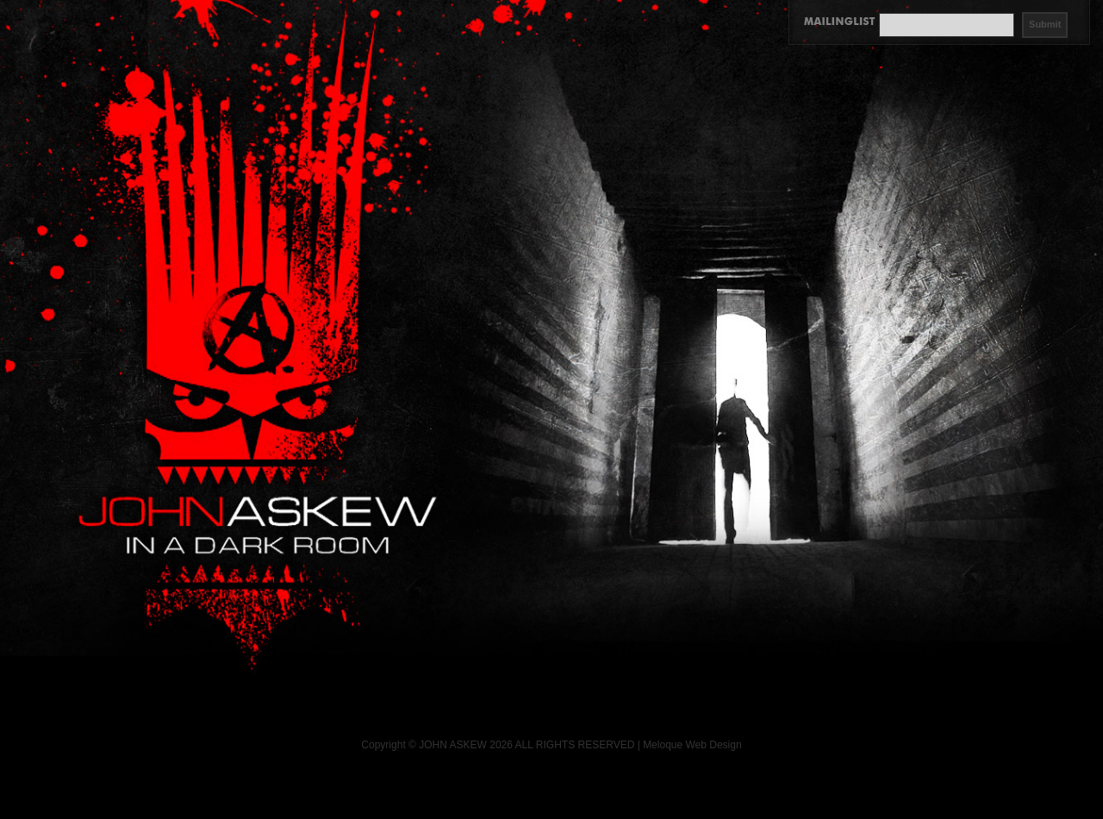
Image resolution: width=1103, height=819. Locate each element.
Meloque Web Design (692, 745)
